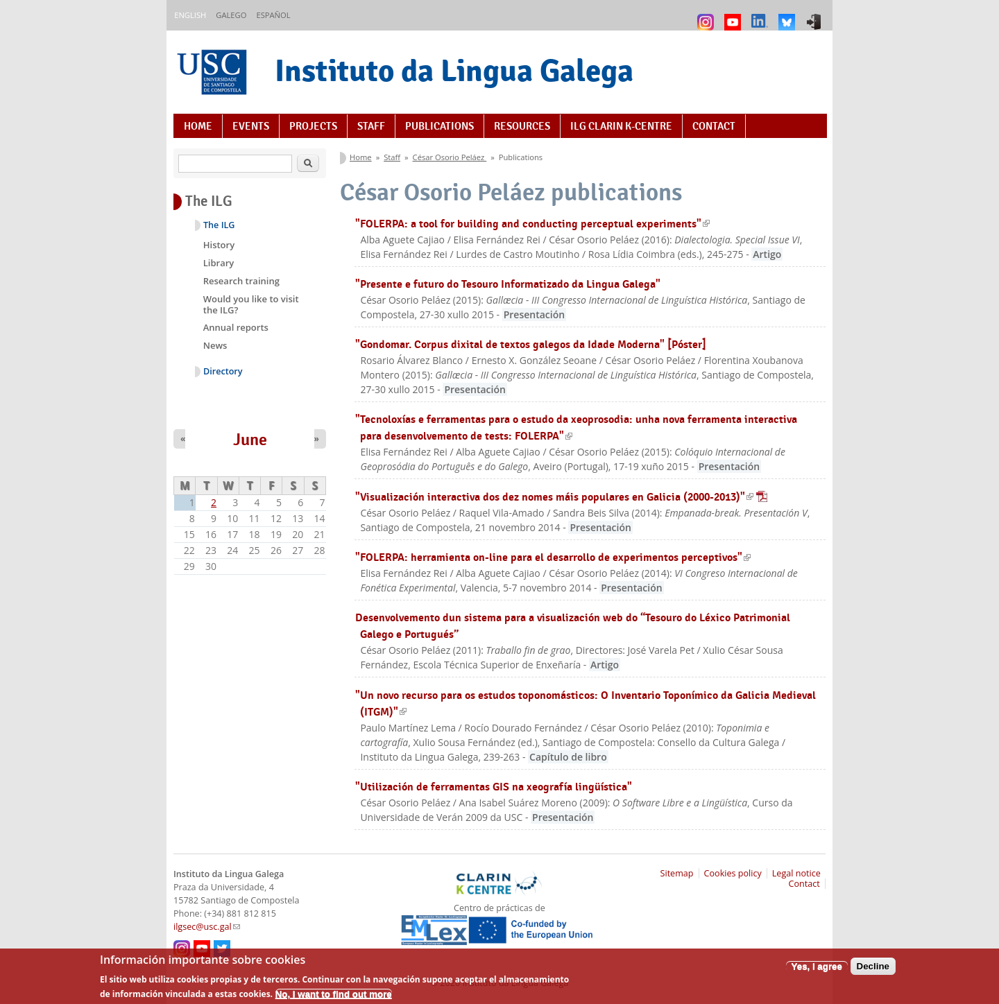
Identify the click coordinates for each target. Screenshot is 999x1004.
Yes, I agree (817, 971)
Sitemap (677, 873)
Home (198, 126)
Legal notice (796, 873)
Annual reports (235, 327)
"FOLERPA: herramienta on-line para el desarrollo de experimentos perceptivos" (553, 557)
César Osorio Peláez (450, 157)
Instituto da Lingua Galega (454, 70)
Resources (522, 126)
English (190, 15)
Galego (231, 15)
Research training (241, 281)
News (215, 345)
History (218, 245)
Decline (873, 971)
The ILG (218, 225)
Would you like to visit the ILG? (251, 304)
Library (218, 263)
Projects (313, 126)
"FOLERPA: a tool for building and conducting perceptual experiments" (532, 223)
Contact (713, 126)
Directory (223, 371)
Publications (439, 126)
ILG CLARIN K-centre (621, 126)
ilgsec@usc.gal (206, 927)
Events (250, 126)
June (250, 439)
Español (273, 15)
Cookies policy (733, 873)
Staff (371, 126)
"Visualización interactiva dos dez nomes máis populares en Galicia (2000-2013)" (561, 496)
